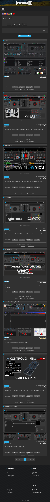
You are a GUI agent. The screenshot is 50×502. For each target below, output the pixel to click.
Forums (33, 476)
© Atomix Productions (25, 500)
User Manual (34, 472)
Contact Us (9, 489)
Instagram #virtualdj (37, 491)
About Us (9, 488)
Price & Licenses (10, 475)
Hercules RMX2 (9, 93)
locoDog (44, 76)
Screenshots (9, 476)
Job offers (9, 491)
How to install (31, 89)
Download (9, 470)
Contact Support (35, 470)
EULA (8, 494)
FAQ (33, 473)
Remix (6, 40)
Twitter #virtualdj (36, 492)
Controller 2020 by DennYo (12, 302)
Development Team (41, 124)
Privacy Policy (10, 492)
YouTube (34, 489)
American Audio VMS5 (11, 249)
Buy (7, 472)
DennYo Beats (43, 337)
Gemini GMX (8, 197)
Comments (23, 89)
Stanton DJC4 (8, 145)
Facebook (34, 488)
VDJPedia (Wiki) (35, 475)
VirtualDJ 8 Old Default (11, 406)
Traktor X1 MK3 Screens (11, 354)
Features (9, 473)
